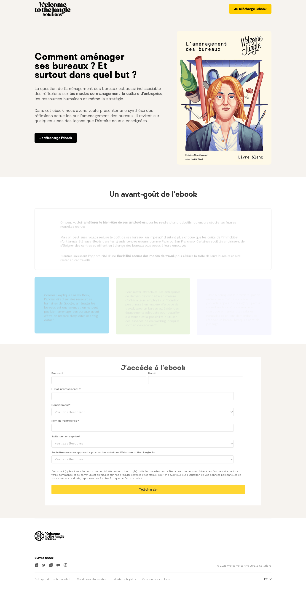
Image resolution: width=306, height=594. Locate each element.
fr (267, 579)
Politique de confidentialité (52, 579)
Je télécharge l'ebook (250, 9)
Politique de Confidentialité (126, 478)
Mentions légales (124, 579)
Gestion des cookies (155, 579)
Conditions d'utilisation (92, 579)
